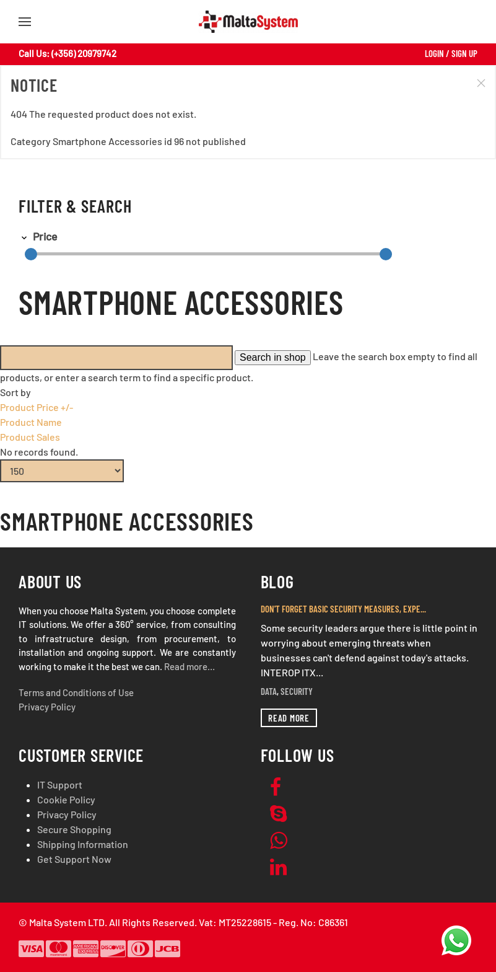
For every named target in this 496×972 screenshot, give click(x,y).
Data (269, 690)
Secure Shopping (74, 829)
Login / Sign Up (451, 53)
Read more (289, 717)
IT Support (59, 784)
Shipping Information (82, 844)
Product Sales (30, 437)
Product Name (31, 422)
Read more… (189, 666)
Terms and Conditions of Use (76, 692)
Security (297, 690)
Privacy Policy (47, 706)
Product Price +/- (36, 407)
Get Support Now (74, 859)
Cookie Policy (66, 799)
